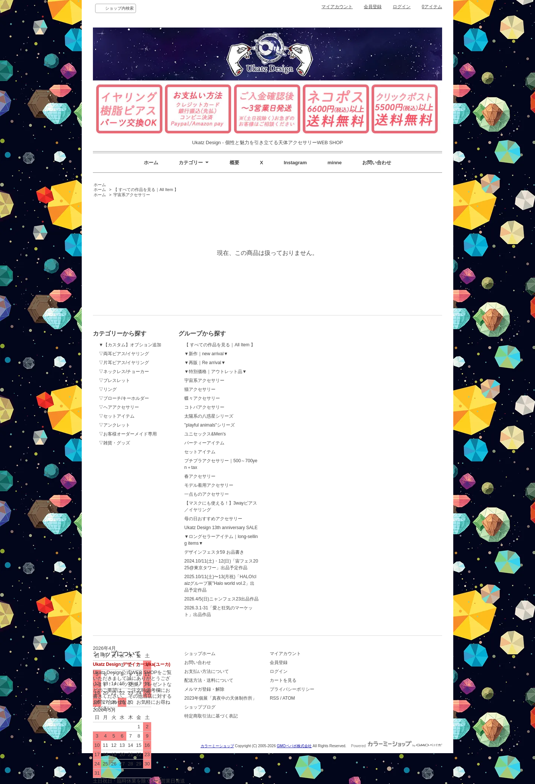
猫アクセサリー (199, 389)
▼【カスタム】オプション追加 (130, 344)
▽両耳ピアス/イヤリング (124, 353)
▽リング (108, 389)
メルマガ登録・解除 (204, 689)
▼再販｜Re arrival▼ (205, 362)
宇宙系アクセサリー (131, 194)
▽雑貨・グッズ (114, 443)
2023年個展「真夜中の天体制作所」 (220, 698)
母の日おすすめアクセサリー (213, 518)
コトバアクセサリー (204, 407)
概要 (234, 162)
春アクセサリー (199, 476)
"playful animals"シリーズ (209, 425)
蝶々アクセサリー (202, 398)
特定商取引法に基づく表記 (211, 716)
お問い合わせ (376, 162)
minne (335, 162)
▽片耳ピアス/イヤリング (124, 362)
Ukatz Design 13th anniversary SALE (220, 527)
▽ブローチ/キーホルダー (124, 398)
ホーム (151, 162)
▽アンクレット (114, 425)
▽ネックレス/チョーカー (124, 371)
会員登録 (373, 6)
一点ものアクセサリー (206, 494)
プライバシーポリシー (292, 689)
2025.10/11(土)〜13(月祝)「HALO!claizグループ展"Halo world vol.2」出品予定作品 (220, 583)
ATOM (288, 698)
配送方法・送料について (208, 680)
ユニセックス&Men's (205, 434)
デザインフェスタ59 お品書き (214, 552)
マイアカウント (337, 6)
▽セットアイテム (116, 416)
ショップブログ (199, 707)
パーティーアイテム (204, 443)
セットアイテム (199, 451)
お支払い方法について (206, 671)
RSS (274, 698)
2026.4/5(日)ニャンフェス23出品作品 (221, 599)
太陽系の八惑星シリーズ (208, 416)
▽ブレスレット (114, 380)
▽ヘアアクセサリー (119, 407)
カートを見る (283, 680)
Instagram (295, 162)
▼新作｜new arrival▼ (206, 353)
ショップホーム (199, 653)
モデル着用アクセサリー (208, 485)
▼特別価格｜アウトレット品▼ (215, 371)
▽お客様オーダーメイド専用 (128, 434)
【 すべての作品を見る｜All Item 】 (145, 189)
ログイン (402, 6)
